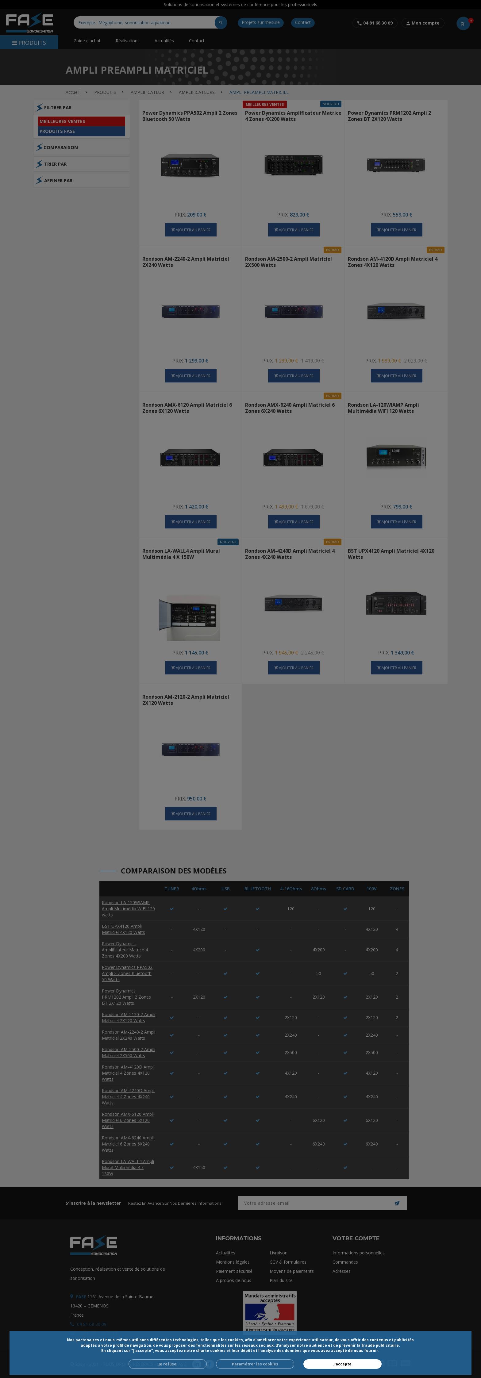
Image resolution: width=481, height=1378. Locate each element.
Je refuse (167, 1364)
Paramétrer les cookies (255, 1364)
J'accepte (342, 1364)
